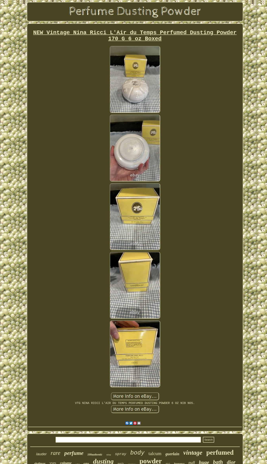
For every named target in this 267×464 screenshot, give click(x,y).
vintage (192, 452)
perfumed (219, 452)
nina (108, 454)
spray (120, 454)
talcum (154, 453)
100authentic (94, 454)
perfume (73, 453)
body (137, 453)
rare (55, 453)
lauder (41, 454)
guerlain (172, 454)
